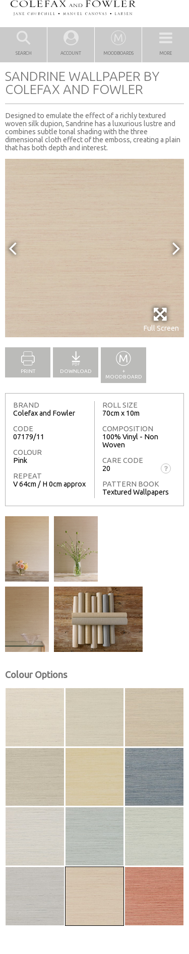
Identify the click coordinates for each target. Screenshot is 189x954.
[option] (94, 248)
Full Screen (161, 319)
